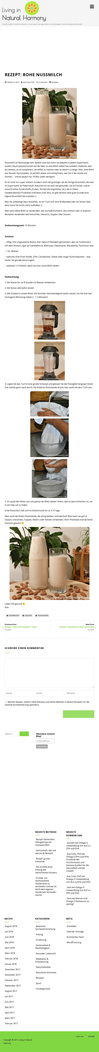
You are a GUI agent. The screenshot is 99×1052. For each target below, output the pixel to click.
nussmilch (28, 615)
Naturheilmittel (43, 967)
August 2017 (11, 991)
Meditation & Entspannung (41, 960)
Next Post (72, 625)
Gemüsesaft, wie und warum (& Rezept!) (45, 852)
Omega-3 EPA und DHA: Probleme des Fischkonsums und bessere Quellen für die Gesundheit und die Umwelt (77, 863)
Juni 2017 (9, 1001)
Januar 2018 (10, 964)
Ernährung (40, 939)
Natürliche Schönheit (45, 972)
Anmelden (71, 926)
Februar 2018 (11, 958)
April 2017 (10, 1012)
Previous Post (27, 625)
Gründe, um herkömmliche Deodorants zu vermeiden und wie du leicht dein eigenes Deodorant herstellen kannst (45, 886)
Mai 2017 (9, 1007)
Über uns (80, 1036)
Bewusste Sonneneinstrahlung (45, 927)
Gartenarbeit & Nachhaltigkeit (42, 946)
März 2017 (10, 1018)
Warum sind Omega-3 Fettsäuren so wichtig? (77, 901)
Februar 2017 (11, 1023)
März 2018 (10, 953)
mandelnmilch (14, 615)
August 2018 (11, 926)
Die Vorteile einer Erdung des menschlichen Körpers (46, 869)
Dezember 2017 (12, 969)
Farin (69, 898)
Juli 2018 (9, 931)
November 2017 (12, 974)
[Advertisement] (49, 52)
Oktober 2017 (11, 980)
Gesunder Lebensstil (45, 953)
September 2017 (13, 985)
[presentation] (24, 713)
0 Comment (43, 82)
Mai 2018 (9, 942)
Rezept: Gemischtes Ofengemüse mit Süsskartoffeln (45, 842)
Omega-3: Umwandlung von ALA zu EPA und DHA (78, 845)
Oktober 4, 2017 (13, 82)
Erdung (39, 934)
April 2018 (10, 947)
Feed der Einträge (75, 931)
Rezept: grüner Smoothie (42, 860)
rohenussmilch (43, 615)
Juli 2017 (9, 996)
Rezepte (55, 82)
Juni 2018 (9, 937)
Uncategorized (42, 988)
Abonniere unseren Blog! (45, 735)
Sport (38, 983)
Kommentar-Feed (75, 937)
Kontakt (91, 1036)
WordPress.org (73, 942)
